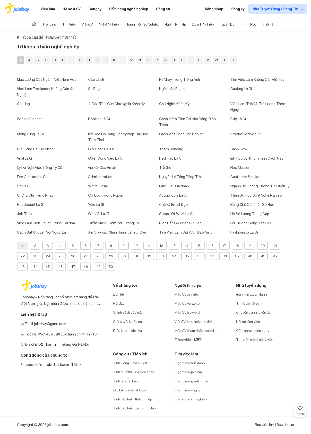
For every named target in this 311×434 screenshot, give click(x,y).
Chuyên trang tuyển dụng (255, 312)
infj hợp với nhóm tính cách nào (257, 158)
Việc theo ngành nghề (190, 381)
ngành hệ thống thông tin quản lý (259, 186)
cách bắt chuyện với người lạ (41, 232)
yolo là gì (96, 204)
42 (275, 256)
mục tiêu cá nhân (174, 186)
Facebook (29, 364)
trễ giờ (165, 167)
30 (123, 256)
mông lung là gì (30, 133)
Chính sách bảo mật (128, 312)
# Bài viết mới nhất (60, 37)
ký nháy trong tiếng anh (179, 79)
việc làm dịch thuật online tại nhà (46, 223)
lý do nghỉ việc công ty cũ (39, 167)
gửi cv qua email (102, 167)
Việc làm (48, 8)
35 (187, 256)
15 (199, 245)
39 (237, 256)
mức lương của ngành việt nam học (47, 79)
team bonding (171, 149)
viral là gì (25, 158)
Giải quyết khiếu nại (128, 321)
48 (86, 266)
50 (111, 266)
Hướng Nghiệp (175, 24)
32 (149, 256)
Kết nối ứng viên (248, 321)
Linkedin (62, 364)
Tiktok (76, 364)
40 (250, 256)
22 (22, 256)
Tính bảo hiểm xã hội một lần (134, 408)
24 (48, 256)
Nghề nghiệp (109, 24)
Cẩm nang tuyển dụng (252, 330)
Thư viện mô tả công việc (254, 339)
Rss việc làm (265, 424)
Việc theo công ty (187, 390)
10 (136, 245)
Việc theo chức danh (189, 362)
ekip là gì (238, 118)
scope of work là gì (176, 213)
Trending (49, 24)
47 (73, 266)
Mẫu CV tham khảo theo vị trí (195, 330)
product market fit (245, 133)
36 (199, 256)
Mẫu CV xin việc (186, 294)
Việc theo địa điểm (188, 371)
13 (174, 245)
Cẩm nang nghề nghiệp (128, 8)
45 (48, 266)
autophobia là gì (173, 195)
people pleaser (29, 118)
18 (237, 245)
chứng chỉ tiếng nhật (35, 195)
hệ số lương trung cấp (249, 213)
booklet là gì (99, 118)
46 (60, 266)
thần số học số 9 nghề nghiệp (256, 195)
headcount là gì (30, 204)
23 (35, 256)
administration (100, 176)
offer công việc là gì (105, 158)
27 (86, 256)
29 (111, 256)
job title (24, 213)
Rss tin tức (285, 424)
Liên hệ (118, 294)
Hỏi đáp (118, 303)
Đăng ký (237, 8)
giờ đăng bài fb (101, 149)
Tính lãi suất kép (125, 381)
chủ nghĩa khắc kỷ (174, 103)
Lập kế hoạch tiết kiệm (129, 390)
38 (225, 256)
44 (35, 266)
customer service (245, 176)
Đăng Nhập (214, 8)
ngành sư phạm (172, 88)
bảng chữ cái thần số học (252, 204)
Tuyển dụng (229, 24)
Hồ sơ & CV (72, 8)
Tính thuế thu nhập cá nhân (133, 371)
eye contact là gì (31, 176)
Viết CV (87, 24)
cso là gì (96, 79)
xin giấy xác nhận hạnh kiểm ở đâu (117, 232)
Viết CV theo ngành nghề (193, 321)
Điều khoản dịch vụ (127, 330)
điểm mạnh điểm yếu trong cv (113, 223)
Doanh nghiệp (203, 24)
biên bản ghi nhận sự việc (180, 223)
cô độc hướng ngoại (105, 195)
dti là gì (23, 186)
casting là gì (241, 88)
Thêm (267, 24)
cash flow (238, 149)
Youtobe (46, 364)
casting (23, 103)
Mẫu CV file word (187, 312)
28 (98, 256)
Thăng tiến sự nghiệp (141, 24)
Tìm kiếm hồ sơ (247, 303)
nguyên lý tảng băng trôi (180, 176)
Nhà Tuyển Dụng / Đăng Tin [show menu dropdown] (275, 8)
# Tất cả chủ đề (30, 37)
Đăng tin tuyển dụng (251, 294)
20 (262, 245)
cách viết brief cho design (181, 133)
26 (73, 256)
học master (240, 167)
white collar (98, 186)
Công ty (94, 8)
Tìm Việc (69, 24)
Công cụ (163, 8)
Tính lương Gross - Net (130, 362)
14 (186, 245)
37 (212, 256)
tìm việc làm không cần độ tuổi (257, 79)
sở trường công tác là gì (251, 223)
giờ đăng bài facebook (36, 149)
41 (262, 256)
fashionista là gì (244, 232)
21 (275, 245)
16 (212, 245)
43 (22, 266)
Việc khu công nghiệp (190, 399)
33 (161, 256)
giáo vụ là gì (98, 213)
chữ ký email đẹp (173, 204)
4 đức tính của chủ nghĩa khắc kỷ (116, 103)
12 (161, 245)
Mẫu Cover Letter (187, 303)
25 (60, 256)
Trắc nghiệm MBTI (188, 339)
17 (224, 245)
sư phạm (95, 88)
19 (249, 245)
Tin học (250, 24)
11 (149, 245)
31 (136, 256)
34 (174, 256)
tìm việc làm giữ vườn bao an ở (186, 232)
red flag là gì (170, 158)
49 (98, 266)
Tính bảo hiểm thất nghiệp (132, 399)
